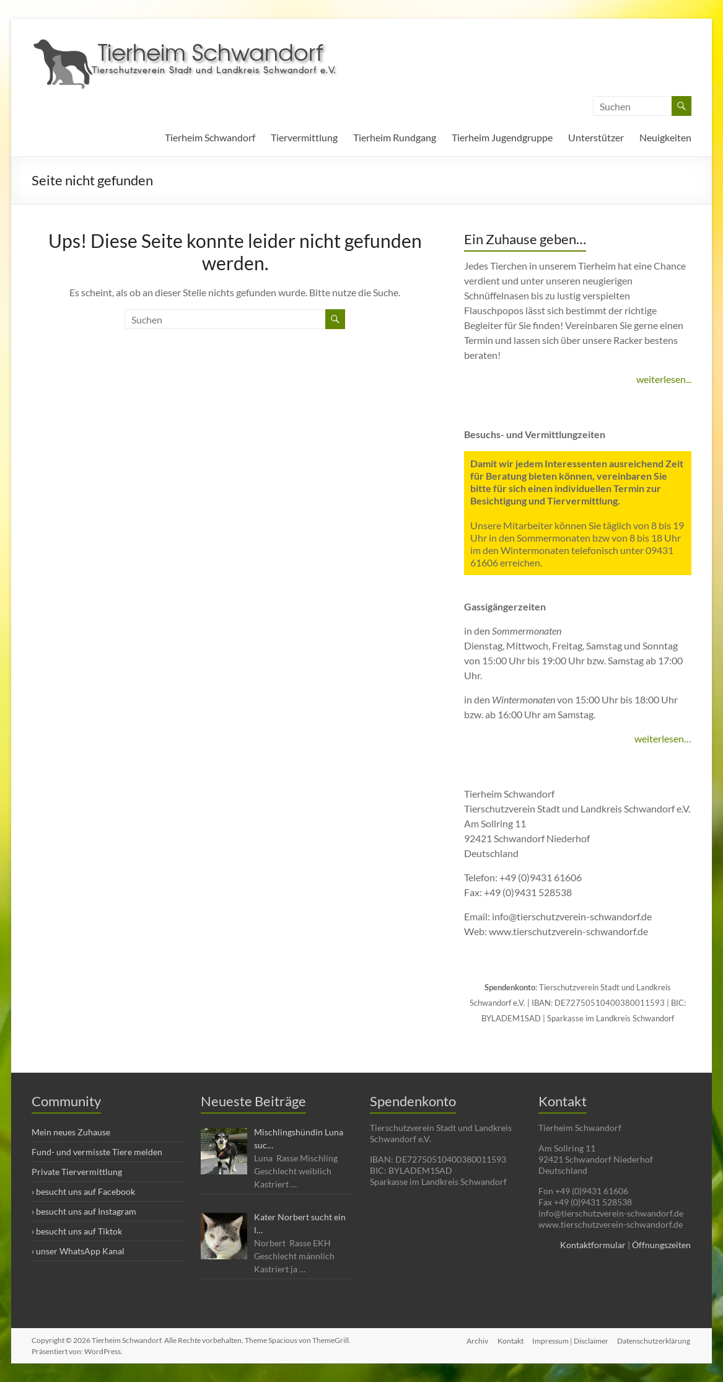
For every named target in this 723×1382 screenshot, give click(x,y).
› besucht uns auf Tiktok (77, 1231)
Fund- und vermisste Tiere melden (97, 1152)
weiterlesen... (663, 379)
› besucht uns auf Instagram (84, 1211)
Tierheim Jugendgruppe (502, 137)
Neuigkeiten (665, 137)
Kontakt (509, 1340)
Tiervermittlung (304, 137)
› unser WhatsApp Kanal (78, 1251)
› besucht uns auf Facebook (83, 1191)
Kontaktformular (593, 1244)
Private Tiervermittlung (77, 1171)
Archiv (475, 1340)
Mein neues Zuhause (71, 1132)
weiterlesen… (662, 738)
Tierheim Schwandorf (210, 137)
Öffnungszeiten (661, 1244)
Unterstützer (596, 137)
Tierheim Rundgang (394, 137)
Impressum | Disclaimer (570, 1340)
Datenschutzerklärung (654, 1340)
